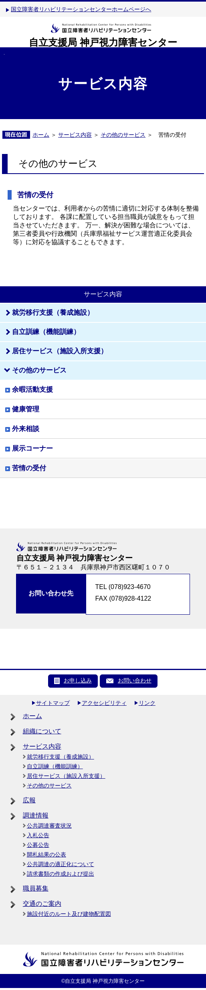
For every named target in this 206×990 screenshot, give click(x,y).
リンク (147, 703)
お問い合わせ (134, 680)
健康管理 (25, 409)
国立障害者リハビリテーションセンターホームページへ (81, 9)
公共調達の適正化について (60, 864)
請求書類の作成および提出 (60, 874)
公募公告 (38, 845)
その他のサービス (123, 135)
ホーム (40, 135)
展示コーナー (32, 448)
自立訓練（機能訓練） (55, 766)
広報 (29, 800)
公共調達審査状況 (49, 825)
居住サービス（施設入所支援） (66, 776)
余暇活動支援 (32, 389)
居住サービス (59, 351)
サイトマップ (53, 703)
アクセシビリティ (104, 703)
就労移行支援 (53, 312)
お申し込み (78, 680)
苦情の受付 (29, 468)
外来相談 (25, 429)
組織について (42, 731)
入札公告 (38, 835)
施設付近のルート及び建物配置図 (69, 914)
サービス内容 (75, 135)
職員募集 (35, 888)
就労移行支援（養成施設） (60, 756)
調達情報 (35, 815)
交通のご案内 (42, 903)
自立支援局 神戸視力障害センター (103, 42)
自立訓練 (46, 332)
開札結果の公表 (46, 854)
